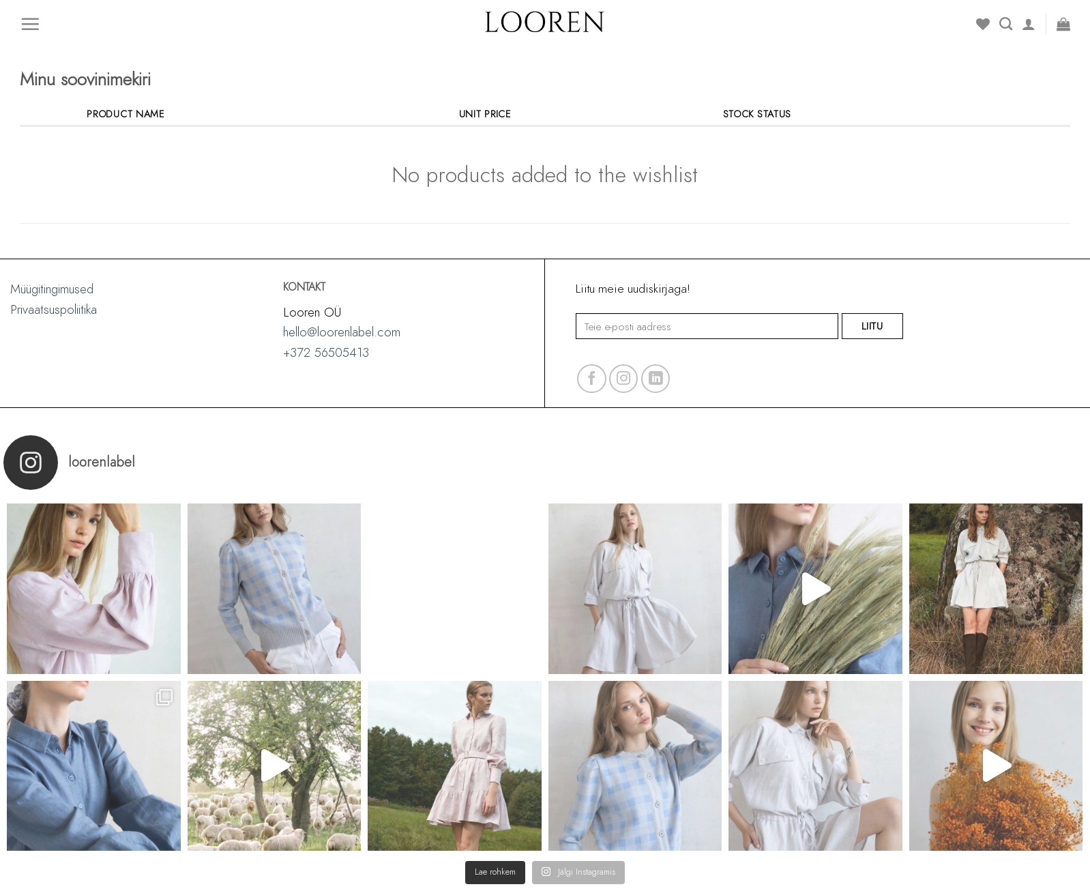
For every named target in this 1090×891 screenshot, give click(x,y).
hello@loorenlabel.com (341, 331)
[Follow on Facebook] (591, 379)
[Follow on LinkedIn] (656, 379)
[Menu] (30, 24)
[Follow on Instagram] (623, 379)
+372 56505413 (326, 352)
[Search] (1005, 23)
